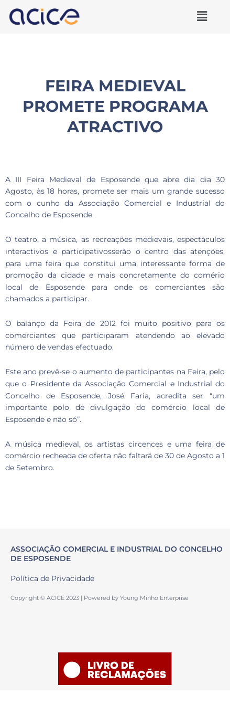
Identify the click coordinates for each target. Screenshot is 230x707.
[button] (202, 16)
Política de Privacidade (52, 578)
